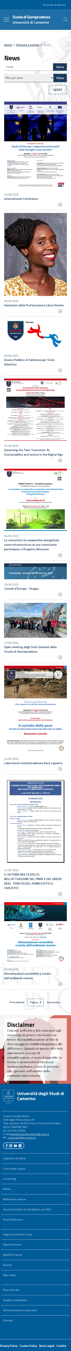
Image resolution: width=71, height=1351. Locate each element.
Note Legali (46, 1346)
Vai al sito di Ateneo (54, 5)
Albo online (9, 1275)
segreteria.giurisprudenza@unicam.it (29, 1134)
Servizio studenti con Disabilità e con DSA (27, 1209)
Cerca (60, 67)
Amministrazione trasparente (20, 1310)
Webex (7, 1189)
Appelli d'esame (12, 1244)
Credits (61, 1346)
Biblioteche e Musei (14, 1199)
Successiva (54, 1003)
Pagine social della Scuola (17, 1234)
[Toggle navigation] (6, 19)
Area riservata (11, 1290)
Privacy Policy (9, 1346)
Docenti (7, 1265)
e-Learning (9, 1179)
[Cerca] (65, 19)
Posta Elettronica (13, 1219)
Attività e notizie (27, 45)
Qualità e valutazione (15, 1300)
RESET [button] (57, 90)
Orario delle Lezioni (14, 1169)
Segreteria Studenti (14, 1158)
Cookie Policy (28, 1346)
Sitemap (8, 1320)
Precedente (18, 1003)
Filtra (60, 78)
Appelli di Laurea (12, 1255)
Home (8, 45)
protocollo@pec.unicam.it (22, 1138)
